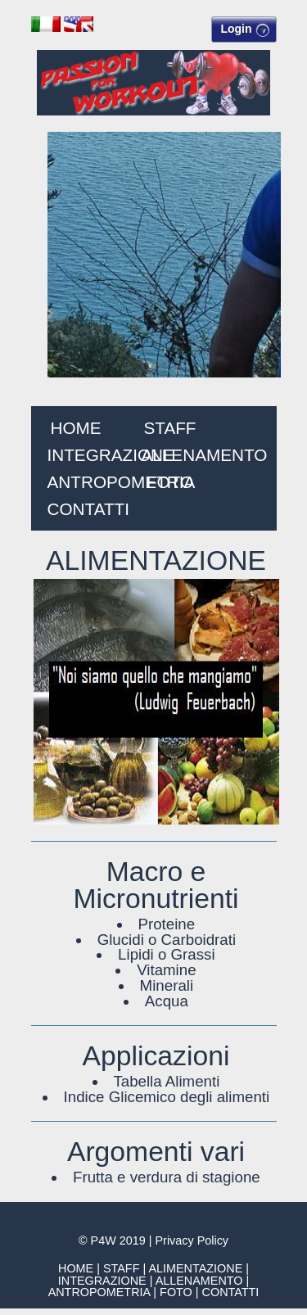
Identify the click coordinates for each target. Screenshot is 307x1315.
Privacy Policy (191, 1240)
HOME (75, 427)
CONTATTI (88, 508)
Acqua (166, 1001)
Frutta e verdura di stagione (166, 1177)
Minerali (166, 985)
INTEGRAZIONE (110, 454)
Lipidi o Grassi (166, 954)
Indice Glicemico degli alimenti (167, 1096)
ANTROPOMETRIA (121, 481)
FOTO (170, 481)
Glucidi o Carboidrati (166, 939)
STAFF (169, 427)
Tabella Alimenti (166, 1081)
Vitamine (166, 969)
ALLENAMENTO (205, 454)
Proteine (167, 924)
